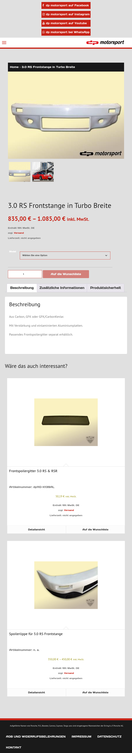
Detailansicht (36, 529)
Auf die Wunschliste (66, 274)
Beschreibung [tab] (22, 288)
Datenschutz (109, 736)
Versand (19, 233)
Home (14, 67)
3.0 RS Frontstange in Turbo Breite (48, 67)
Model (12, 251)
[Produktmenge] (25, 274)
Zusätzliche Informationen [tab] (61, 288)
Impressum (81, 736)
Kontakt (13, 747)
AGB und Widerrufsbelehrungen (36, 736)
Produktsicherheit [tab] (105, 288)
